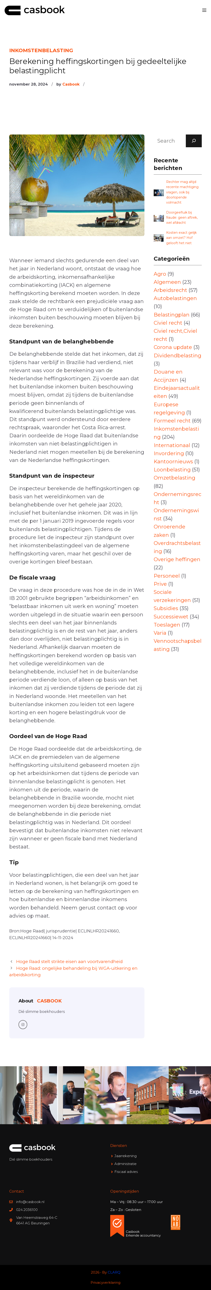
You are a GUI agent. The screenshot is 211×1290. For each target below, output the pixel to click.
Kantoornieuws (173, 461)
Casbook (71, 84)
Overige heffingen (177, 559)
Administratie (125, 1164)
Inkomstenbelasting (41, 50)
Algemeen (167, 282)
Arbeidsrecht (170, 290)
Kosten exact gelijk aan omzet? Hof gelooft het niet (181, 237)
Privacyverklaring (105, 1282)
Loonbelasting (172, 470)
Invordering (169, 453)
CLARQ (114, 1272)
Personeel (167, 576)
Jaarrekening (125, 1156)
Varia (160, 633)
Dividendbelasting (177, 355)
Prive (160, 584)
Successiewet (171, 617)
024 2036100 (27, 1209)
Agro (160, 274)
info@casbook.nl (30, 1202)
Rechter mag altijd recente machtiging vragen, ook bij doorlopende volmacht (182, 192)
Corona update (173, 347)
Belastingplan (172, 315)
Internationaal (172, 445)
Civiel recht (168, 323)
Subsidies (166, 608)
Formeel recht (172, 421)
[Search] (194, 140)
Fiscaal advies (126, 1171)
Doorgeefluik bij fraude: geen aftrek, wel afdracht (182, 217)
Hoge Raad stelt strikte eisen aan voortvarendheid (69, 961)
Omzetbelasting (174, 478)
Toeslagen (167, 625)
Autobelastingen (175, 298)
